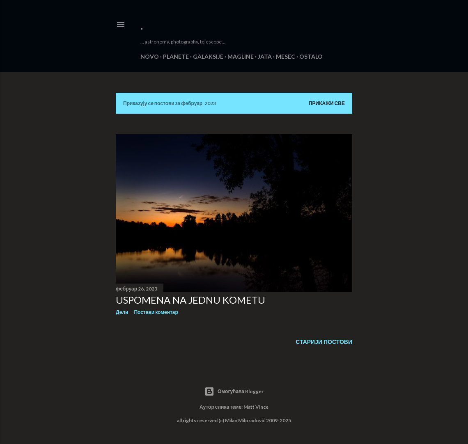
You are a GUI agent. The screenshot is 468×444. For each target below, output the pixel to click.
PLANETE (176, 56)
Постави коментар (156, 312)
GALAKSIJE (208, 56)
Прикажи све (327, 103)
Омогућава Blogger (234, 391)
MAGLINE (240, 56)
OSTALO (311, 56)
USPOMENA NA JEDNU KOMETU (190, 300)
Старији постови (324, 341)
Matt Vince (255, 407)
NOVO (149, 56)
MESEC (285, 56)
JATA (265, 56)
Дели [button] (122, 312)
